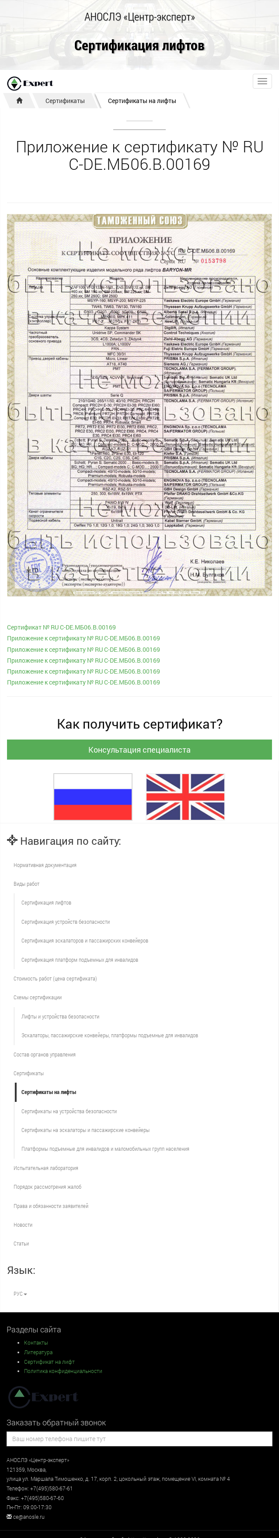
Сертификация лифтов (139, 45)
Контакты (36, 1342)
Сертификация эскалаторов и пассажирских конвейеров (84, 940)
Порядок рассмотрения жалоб (47, 1186)
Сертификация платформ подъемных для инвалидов (79, 959)
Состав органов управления (45, 1054)
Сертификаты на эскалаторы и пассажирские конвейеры (85, 1130)
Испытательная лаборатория (46, 1168)
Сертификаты (65, 100)
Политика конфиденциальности (63, 1370)
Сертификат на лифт (49, 1361)
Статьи (21, 1243)
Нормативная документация (45, 865)
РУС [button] (20, 1293)
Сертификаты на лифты (142, 100)
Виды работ (26, 884)
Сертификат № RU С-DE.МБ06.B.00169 (61, 627)
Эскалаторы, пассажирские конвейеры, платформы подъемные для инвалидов (109, 1035)
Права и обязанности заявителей (51, 1206)
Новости (23, 1224)
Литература (38, 1352)
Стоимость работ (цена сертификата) (55, 978)
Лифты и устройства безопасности (60, 1016)
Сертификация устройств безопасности (65, 922)
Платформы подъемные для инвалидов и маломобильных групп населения (105, 1149)
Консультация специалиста (139, 749)
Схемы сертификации (38, 997)
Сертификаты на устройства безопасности (69, 1111)
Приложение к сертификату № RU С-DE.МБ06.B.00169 (83, 638)
